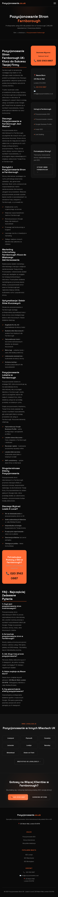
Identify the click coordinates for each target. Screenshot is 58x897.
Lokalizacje (21, 32)
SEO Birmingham (29, 861)
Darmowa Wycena (39, 797)
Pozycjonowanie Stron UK (16, 891)
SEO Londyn (29, 854)
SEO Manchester (29, 858)
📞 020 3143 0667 (43, 60)
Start (14, 32)
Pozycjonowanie (14, 3)
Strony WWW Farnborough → (42, 169)
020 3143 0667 (41, 87)
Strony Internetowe (29, 840)
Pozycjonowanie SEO (29, 836)
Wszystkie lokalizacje (29, 843)
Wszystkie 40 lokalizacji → (29, 761)
